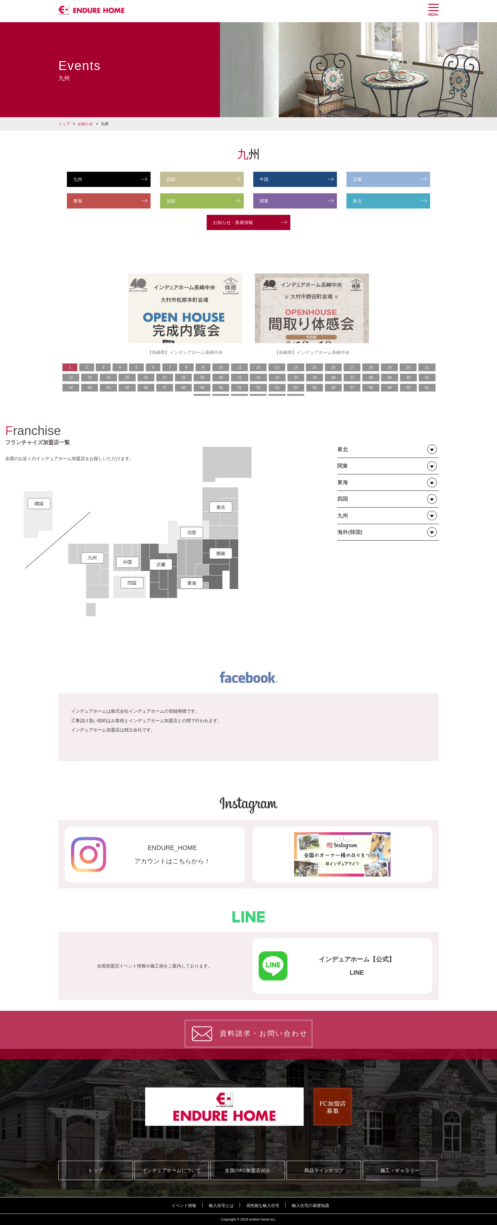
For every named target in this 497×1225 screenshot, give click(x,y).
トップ (64, 124)
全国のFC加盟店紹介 (248, 1170)
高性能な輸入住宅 (262, 1205)
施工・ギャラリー (400, 1170)
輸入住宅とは (221, 1205)
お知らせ (85, 124)
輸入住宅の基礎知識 (310, 1205)
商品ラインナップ (324, 1170)
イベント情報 (183, 1205)
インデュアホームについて (171, 1170)
